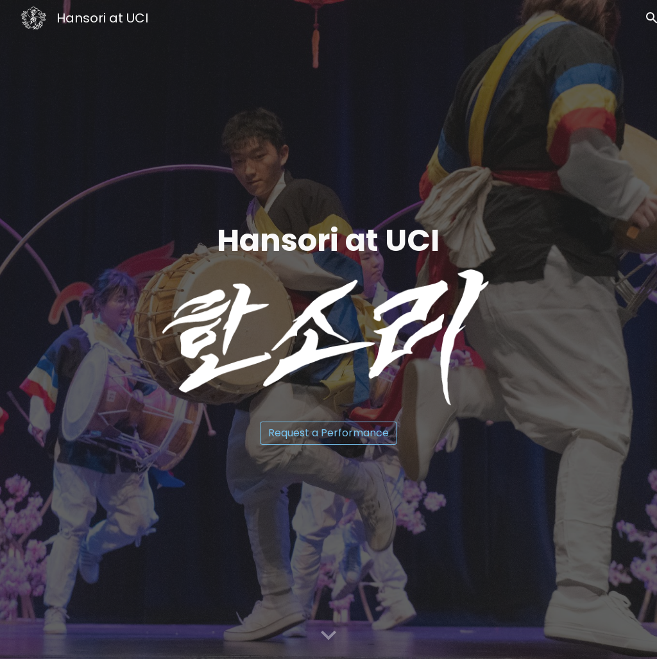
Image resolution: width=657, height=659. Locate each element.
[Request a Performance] (328, 433)
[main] (329, 240)
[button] (328, 635)
